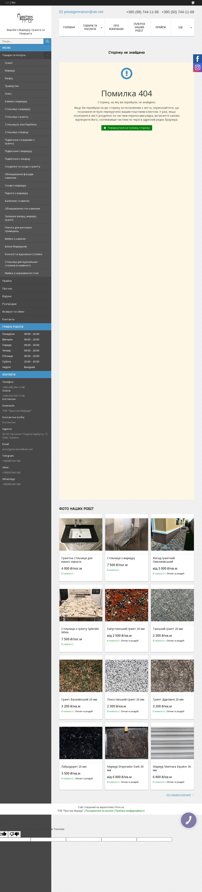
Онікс (8, 93)
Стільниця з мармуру (121, 558)
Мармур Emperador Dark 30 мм (125, 768)
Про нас (7, 288)
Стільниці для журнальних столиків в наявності (21, 263)
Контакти (8, 319)
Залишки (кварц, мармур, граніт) (21, 218)
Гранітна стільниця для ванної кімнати (76, 559)
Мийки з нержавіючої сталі (22, 273)
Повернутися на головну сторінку (129, 128)
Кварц (9, 78)
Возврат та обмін (13, 311)
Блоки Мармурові (16, 246)
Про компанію (116, 27)
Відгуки (6, 296)
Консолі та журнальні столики (23, 254)
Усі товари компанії (178, 794)
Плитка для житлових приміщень (18, 229)
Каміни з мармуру (16, 101)
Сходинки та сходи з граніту (22, 166)
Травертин (12, 86)
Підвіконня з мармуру (18, 151)
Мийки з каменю (15, 238)
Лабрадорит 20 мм (73, 766)
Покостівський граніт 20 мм (125, 699)
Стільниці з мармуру (17, 109)
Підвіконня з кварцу (17, 159)
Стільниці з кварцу (16, 132)
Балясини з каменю (17, 201)
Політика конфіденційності (130, 810)
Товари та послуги (13, 55)
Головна (69, 27)
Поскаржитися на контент (99, 810)
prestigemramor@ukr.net (17, 449)
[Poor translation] (14, 834)
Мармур (10, 70)
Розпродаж (9, 304)
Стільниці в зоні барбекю (21, 124)
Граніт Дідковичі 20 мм (168, 699)
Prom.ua (119, 807)
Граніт (9, 63)
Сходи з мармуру (15, 185)
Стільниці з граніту (16, 116)
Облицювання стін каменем (22, 208)
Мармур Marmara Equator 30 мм (172, 768)
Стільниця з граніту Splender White (80, 630)
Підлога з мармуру (16, 193)
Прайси (7, 281)
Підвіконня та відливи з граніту (20, 141)
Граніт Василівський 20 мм (79, 699)
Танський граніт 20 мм (168, 629)
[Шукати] (47, 41)
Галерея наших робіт (139, 27)
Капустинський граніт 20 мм (126, 629)
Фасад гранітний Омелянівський (164, 559)
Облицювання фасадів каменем (19, 175)
